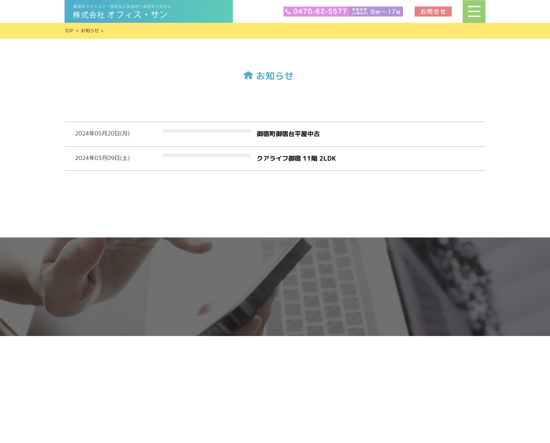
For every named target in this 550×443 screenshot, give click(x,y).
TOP (69, 30)
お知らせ (90, 30)
